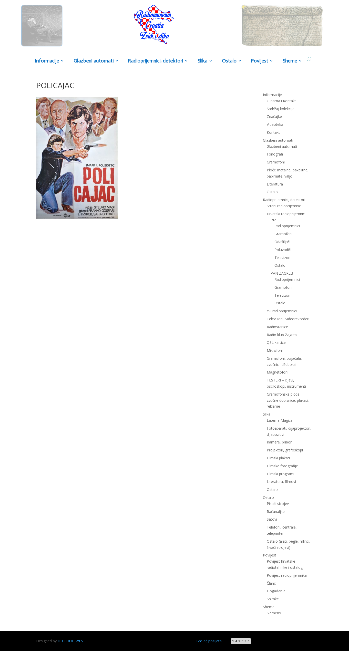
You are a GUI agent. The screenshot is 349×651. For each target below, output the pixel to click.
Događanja (276, 590)
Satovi (272, 519)
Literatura (275, 184)
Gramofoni (276, 162)
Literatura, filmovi (281, 481)
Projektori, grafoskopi (285, 450)
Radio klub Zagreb (282, 334)
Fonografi (275, 154)
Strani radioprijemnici (284, 205)
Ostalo (229, 61)
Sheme (290, 61)
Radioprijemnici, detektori (155, 61)
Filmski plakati (278, 458)
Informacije (47, 61)
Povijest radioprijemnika (287, 575)
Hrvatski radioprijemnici (286, 213)
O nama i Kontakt (281, 100)
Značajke (274, 116)
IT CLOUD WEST (71, 640)
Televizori (282, 257)
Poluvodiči (282, 249)
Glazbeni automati (94, 61)
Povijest (259, 61)
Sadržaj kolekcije (280, 108)
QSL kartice (276, 342)
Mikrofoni (275, 350)
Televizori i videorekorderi (288, 318)
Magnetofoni (277, 372)
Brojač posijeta (209, 640)
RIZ (273, 220)
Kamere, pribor (279, 442)
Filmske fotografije (282, 465)
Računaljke (276, 511)
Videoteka (275, 124)
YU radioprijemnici (282, 310)
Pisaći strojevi (278, 503)
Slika (202, 61)
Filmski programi (280, 473)
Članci (271, 583)
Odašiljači (282, 241)
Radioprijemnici (287, 225)
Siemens (274, 613)
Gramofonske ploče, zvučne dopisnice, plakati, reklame (288, 400)
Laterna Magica (280, 420)
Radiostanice (277, 326)
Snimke (273, 598)
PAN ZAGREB (282, 273)
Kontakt (273, 132)
